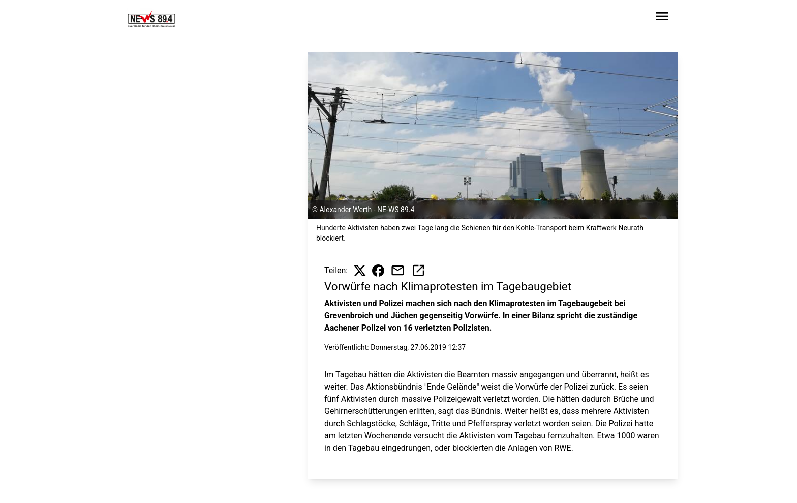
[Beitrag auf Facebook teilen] (378, 270)
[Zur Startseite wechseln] (151, 18)
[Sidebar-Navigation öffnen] (662, 18)
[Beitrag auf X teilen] (360, 270)
